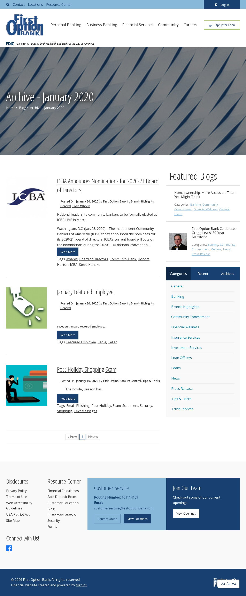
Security (146, 405)
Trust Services (182, 409)
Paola (102, 342)
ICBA (73, 264)
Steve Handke (89, 264)
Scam (117, 405)
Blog (22, 107)
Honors (143, 259)
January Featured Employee (85, 291)
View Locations (138, 519)
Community (168, 24)
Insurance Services (185, 337)
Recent (203, 273)
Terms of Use (16, 496)
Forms (52, 526)
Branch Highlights (142, 201)
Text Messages (85, 411)
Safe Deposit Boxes (62, 496)
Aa (223, 584)
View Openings (186, 513)
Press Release (201, 254)
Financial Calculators (63, 490)
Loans (178, 214)
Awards (72, 259)
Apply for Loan (222, 25)
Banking (195, 204)
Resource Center (59, 4)
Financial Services (137, 24)
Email (70, 405)
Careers (190, 24)
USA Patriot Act (18, 514)
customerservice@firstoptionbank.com (123, 508)
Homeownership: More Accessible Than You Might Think (204, 194)
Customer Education (63, 503)
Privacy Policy (16, 490)
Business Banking (101, 24)
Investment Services (186, 347)
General (65, 206)
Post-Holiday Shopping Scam (86, 369)
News (227, 249)
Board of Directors (93, 259)
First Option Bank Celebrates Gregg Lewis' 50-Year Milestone (214, 232)
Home (10, 107)
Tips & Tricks (151, 381)
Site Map (13, 520)
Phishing (83, 405)
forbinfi (81, 585)
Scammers (130, 405)
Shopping (64, 411)
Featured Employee (81, 342)
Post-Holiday (101, 405)
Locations (35, 4)
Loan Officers (81, 206)
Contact (19, 4)
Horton (62, 264)
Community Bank (123, 259)
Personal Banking (66, 24)
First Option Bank (36, 579)
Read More (67, 252)
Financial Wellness (206, 209)
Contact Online (107, 519)
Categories (178, 273)
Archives (227, 273)
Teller (112, 342)
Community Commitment (190, 317)
